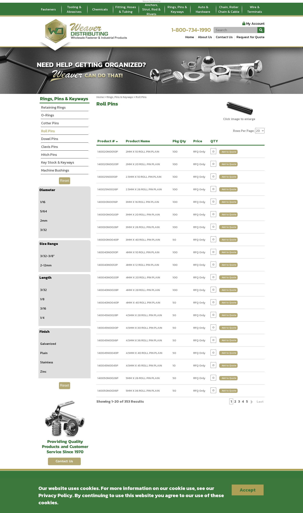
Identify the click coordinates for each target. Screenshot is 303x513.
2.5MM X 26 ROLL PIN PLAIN (144, 189)
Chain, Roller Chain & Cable (228, 9)
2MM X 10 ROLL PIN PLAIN (142, 151)
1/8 (42, 299)
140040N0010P (107, 252)
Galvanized (48, 343)
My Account (255, 23)
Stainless (46, 362)
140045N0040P (107, 353)
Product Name (139, 141)
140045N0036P (107, 340)
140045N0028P (107, 315)
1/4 (42, 317)
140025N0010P (107, 176)
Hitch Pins (49, 154)
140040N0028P (107, 290)
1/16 (42, 202)
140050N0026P (107, 378)
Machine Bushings (55, 170)
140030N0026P (107, 227)
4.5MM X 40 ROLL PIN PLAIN (144, 353)
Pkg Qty (180, 141)
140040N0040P (108, 302)
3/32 (43, 229)
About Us (205, 36)
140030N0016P (107, 202)
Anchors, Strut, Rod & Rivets (151, 9)
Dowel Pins (49, 138)
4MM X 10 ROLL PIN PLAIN (142, 252)
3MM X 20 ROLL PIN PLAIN (143, 214)
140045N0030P (107, 327)
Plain (44, 353)
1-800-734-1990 (191, 30)
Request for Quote (251, 36)
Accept (248, 489)
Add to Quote (229, 152)
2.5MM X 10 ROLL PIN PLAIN (143, 176)
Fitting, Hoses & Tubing (125, 9)
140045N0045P (107, 365)
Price (198, 141)
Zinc (43, 371)
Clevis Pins (49, 146)
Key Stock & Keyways (57, 162)
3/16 (43, 308)
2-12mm (46, 265)
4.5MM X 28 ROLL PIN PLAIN (144, 315)
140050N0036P (107, 390)
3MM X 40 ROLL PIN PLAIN (143, 239)
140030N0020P (107, 214)
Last (260, 401)
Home (189, 36)
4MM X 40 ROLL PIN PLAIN (143, 302)
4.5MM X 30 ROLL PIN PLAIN (144, 327)
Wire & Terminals (254, 9)
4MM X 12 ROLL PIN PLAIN (142, 265)
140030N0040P (108, 239)
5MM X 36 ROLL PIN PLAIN (143, 390)
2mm (43, 220)
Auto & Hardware (203, 9)
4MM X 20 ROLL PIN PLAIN (143, 277)
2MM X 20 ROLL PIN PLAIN (143, 164)
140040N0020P (108, 277)
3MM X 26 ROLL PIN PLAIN (143, 227)
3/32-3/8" (47, 256)
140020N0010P (107, 151)
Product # (108, 141)
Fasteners (48, 9)
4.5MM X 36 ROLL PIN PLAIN (144, 340)
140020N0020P (107, 164)
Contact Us (224, 36)
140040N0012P (107, 265)
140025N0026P (107, 189)
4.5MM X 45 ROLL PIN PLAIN (144, 365)
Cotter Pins (50, 123)
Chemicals (100, 9)
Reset (64, 181)
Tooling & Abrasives (74, 9)
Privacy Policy (55, 495)
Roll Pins (48, 131)
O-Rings (47, 115)
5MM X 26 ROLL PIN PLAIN (143, 378)
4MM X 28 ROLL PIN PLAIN (143, 290)
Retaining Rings (53, 107)
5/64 (43, 211)
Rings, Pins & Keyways (177, 9)
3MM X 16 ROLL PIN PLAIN (142, 202)
